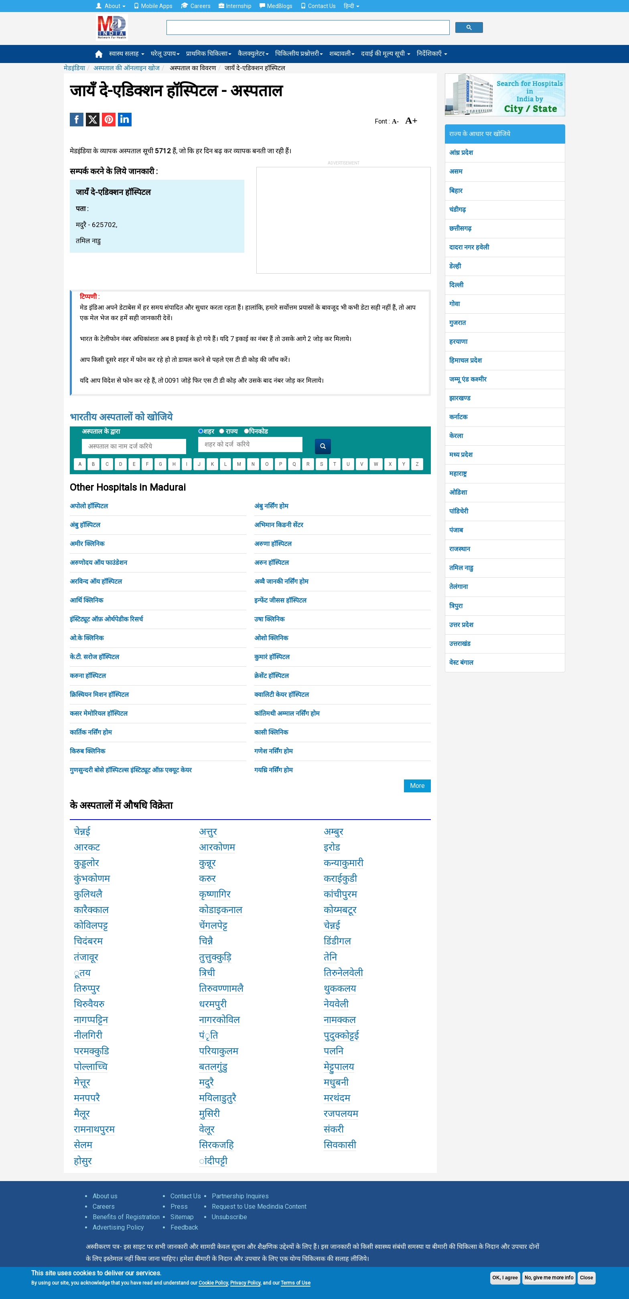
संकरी (334, 1129)
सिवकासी (340, 1145)
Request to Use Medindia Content (259, 1206)
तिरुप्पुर (87, 988)
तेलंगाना (458, 587)
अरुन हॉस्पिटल (271, 562)
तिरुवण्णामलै (221, 988)
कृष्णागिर (215, 894)
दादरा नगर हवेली (469, 247)
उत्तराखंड (460, 643)
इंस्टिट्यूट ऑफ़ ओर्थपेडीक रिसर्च (106, 619)
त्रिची (207, 972)
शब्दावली (342, 53)
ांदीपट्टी (213, 1161)
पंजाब (456, 530)
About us (105, 1196)
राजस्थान (459, 549)
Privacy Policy (245, 1283)
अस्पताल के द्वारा (101, 431)
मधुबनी (336, 1082)
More (417, 786)
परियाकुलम (218, 1051)
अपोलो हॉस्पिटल (89, 506)
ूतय (82, 972)
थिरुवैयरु (89, 1004)
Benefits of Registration (126, 1217)
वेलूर (207, 1129)
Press (179, 1206)
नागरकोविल (219, 1019)
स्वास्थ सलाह (126, 53)
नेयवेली (336, 1004)
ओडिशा (458, 492)
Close (586, 1278)
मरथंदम (337, 1098)
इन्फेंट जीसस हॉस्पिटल (280, 600)
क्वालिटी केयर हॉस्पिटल (281, 694)
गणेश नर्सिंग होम (273, 751)
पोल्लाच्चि (91, 1066)
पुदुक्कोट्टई (341, 1035)
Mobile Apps (153, 6)
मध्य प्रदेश (461, 455)
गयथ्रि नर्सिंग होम (273, 770)
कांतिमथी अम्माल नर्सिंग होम (287, 713)
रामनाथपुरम (94, 1129)
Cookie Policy (213, 1283)
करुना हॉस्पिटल (88, 676)
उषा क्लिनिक (269, 619)
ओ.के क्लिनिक (86, 638)
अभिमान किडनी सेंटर (278, 525)
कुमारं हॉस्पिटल (272, 657)
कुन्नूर (207, 863)
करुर (207, 878)
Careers (196, 5)
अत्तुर (208, 831)
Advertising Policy (118, 1227)
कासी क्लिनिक (271, 732)
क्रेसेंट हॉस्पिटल (271, 676)
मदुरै (206, 1082)
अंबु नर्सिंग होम (271, 506)
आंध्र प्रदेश (461, 152)
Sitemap (182, 1217)
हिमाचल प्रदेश (465, 360)
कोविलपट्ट (91, 925)
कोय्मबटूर (340, 909)
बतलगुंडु (213, 1066)
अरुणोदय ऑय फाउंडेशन (98, 562)
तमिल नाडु (461, 568)
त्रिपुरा (456, 606)
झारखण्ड (460, 398)
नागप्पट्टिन (91, 1019)
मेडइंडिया (74, 68)
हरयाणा (458, 341)
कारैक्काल (91, 909)
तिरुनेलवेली (343, 972)
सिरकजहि (216, 1145)
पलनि (333, 1051)
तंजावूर (86, 957)
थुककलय (340, 988)
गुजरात (457, 323)
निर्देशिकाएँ (432, 53)
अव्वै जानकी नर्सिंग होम (281, 581)
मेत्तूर (82, 1082)
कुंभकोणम (92, 878)
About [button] (111, 6)
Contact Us (318, 6)
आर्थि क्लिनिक (86, 600)
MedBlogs (276, 6)
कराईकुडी (340, 878)
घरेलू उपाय (165, 53)
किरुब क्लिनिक (87, 751)
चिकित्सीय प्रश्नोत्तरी (299, 53)
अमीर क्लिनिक (87, 544)
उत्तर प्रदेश (461, 625)
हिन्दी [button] (351, 6)
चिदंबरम (88, 941)
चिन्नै (206, 941)
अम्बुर (333, 831)
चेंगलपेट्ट (213, 925)
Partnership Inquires (240, 1196)
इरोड (332, 847)
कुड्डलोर (86, 863)
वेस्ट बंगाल (461, 662)
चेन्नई (82, 831)
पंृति (208, 1035)
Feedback (184, 1227)
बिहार (456, 191)
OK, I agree (505, 1278)
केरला (456, 436)
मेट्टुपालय (339, 1066)
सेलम (83, 1145)
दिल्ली (456, 285)
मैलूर (82, 1113)
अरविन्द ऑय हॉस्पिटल (96, 581)
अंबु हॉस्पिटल (85, 525)
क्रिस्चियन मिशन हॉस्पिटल (99, 694)
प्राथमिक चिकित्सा (208, 53)
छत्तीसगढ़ (460, 228)
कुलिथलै (88, 894)
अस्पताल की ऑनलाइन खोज (126, 68)
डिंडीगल (337, 941)
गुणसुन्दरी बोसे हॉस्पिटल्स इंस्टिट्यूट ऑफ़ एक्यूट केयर (131, 770)
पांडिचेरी (458, 511)
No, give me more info (549, 1278)
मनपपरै (87, 1098)
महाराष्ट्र (458, 473)
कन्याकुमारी (343, 863)
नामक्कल (340, 1019)
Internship (235, 6)
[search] (307, 27)
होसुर (83, 1161)
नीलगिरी (88, 1035)
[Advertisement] (317, 217)
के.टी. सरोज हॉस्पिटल (94, 657)
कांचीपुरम (340, 894)
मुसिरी (209, 1113)
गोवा (454, 304)
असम (456, 171)
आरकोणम (217, 847)
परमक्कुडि (91, 1051)
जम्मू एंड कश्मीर (468, 379)
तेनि (330, 957)
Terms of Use (295, 1283)
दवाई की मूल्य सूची (385, 53)
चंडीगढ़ (457, 209)
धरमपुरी (213, 1004)
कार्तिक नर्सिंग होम (91, 732)
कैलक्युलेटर (253, 53)
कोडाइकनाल (220, 909)
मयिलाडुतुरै (217, 1098)
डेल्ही (455, 266)
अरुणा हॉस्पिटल (273, 544)
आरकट (87, 847)
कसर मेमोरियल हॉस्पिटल (99, 713)
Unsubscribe (229, 1217)
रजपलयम (341, 1113)
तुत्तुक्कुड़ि (215, 957)
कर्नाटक (458, 417)
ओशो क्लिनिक (271, 638)
